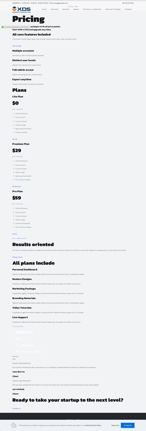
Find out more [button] (17, 257)
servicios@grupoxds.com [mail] (59, 3)
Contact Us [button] (16, 408)
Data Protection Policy (93, 425)
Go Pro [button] (14, 234)
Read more (115, 425)
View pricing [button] (16, 46)
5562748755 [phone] (43, 3)
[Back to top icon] (73, 417)
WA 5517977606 (128, 3)
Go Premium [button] (16, 186)
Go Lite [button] (14, 139)
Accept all (127, 425)
